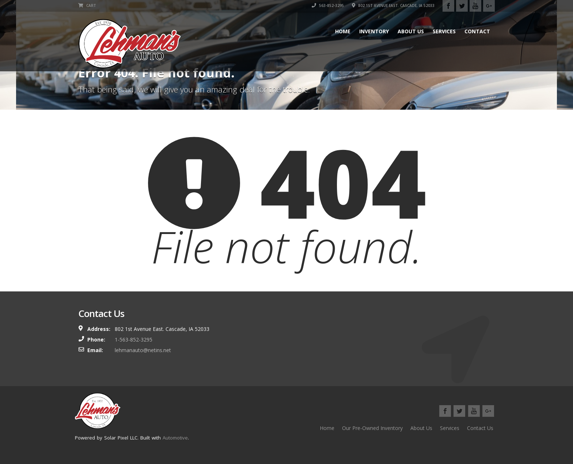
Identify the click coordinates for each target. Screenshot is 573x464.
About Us (411, 31)
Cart (87, 5)
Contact (477, 31)
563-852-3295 (328, 5)
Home (342, 31)
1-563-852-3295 (133, 339)
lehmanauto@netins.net (143, 350)
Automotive (175, 437)
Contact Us (480, 428)
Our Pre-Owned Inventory (372, 428)
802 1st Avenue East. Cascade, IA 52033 (393, 5)
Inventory (374, 31)
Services (444, 31)
